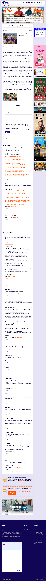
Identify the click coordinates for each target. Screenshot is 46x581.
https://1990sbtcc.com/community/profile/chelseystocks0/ (14, 159)
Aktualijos (3, 5)
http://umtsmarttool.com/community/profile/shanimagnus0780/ (15, 201)
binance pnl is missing (18, 467)
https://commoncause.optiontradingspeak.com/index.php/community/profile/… (18, 174)
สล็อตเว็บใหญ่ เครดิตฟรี (11, 276)
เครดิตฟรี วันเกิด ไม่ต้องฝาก (16, 402)
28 (16, 471)
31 (21, 471)
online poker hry (11, 177)
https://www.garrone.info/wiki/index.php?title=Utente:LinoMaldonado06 (17, 140)
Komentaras (7, 115)
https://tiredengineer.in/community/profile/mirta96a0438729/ (15, 172)
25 (12, 471)
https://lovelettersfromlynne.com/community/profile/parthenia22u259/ (16, 194)
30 (19, 471)
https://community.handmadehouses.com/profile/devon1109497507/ (16, 196)
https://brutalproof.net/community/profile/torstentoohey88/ (15, 157)
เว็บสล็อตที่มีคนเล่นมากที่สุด (13, 349)
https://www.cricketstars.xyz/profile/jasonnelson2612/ (14, 156)
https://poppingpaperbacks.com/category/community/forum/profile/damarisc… (18, 200)
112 (19, 5)
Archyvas (25, 530)
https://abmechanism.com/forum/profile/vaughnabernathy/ (15, 175)
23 (9, 471)
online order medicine (13, 240)
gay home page (9, 138)
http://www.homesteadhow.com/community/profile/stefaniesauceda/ (16, 160)
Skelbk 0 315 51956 (40, 2)
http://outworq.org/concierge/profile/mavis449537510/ (14, 163)
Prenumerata (28, 2)
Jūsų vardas (7, 112)
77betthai (13, 388)
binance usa (13, 451)
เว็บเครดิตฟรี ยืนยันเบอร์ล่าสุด (17, 373)
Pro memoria (23, 5)
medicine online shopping (14, 426)
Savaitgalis (8, 5)
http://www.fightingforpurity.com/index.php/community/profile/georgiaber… (17, 197)
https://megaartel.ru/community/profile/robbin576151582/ (14, 203)
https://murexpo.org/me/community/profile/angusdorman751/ (15, 198)
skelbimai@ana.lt (22, 480)
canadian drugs (11, 227)
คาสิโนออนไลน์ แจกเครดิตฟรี (14, 362)
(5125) (28, 26)
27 (15, 471)
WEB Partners (42, 579)
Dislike (6, 179)
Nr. (30, 30)
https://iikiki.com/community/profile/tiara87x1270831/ (14, 162)
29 (18, 471)
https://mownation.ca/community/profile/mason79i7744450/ (15, 167)
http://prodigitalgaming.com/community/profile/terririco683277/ (15, 166)
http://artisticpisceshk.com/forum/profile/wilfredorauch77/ (14, 190)
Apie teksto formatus (8, 122)
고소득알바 (17, 293)
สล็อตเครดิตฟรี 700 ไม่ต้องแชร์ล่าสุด (16, 413)
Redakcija (33, 2)
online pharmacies (16, 217)
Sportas (17, 5)
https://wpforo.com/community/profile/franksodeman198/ (14, 192)
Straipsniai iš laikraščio (27, 527)
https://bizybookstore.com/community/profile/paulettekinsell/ (15, 193)
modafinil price (7, 283)
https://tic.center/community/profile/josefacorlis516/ (13, 168)
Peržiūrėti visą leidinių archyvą (24, 491)
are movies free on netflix (14, 437)
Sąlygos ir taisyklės (5, 576)
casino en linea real (12, 206)
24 (11, 471)
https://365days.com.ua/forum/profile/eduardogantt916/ (14, 171)
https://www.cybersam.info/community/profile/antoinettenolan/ (15, 204)
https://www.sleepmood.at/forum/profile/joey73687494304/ (15, 164)
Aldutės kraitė (12, 5)
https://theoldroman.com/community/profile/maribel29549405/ (15, 170)
